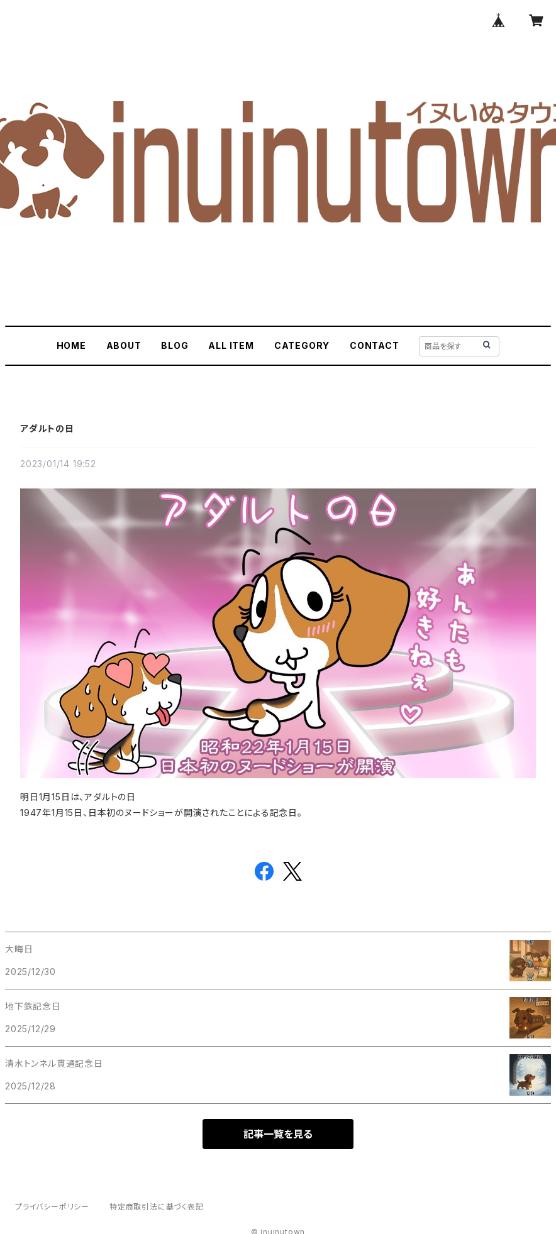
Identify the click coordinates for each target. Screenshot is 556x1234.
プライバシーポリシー (52, 1206)
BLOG (174, 345)
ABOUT (124, 345)
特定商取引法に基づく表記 (156, 1206)
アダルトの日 (47, 428)
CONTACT (374, 345)
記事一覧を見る (278, 1134)
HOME (71, 345)
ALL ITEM (230, 345)
